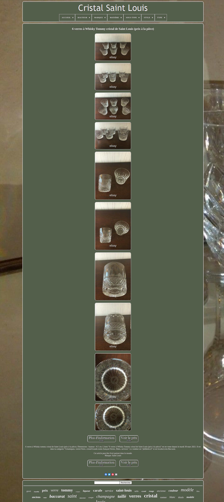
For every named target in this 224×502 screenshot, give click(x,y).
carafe (97, 490)
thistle (181, 497)
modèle (187, 489)
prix (45, 490)
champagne (105, 496)
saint (72, 496)
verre (54, 490)
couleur (173, 490)
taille (137, 491)
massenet (83, 498)
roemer (163, 497)
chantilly (36, 491)
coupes (78, 491)
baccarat (57, 496)
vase (45, 497)
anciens (36, 497)
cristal (150, 496)
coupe (91, 497)
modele (190, 497)
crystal (143, 491)
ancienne (161, 491)
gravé (29, 491)
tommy (67, 490)
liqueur (86, 491)
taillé (122, 496)
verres (135, 496)
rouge (151, 491)
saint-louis (124, 490)
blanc (172, 497)
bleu (198, 491)
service (109, 490)
